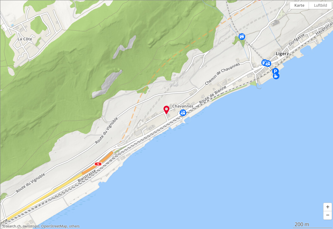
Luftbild (320, 5)
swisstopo (31, 226)
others (74, 226)
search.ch (13, 226)
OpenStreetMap (54, 226)
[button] (327, 207)
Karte (299, 5)
